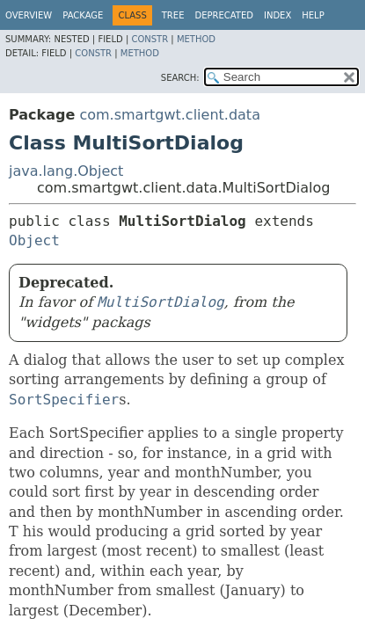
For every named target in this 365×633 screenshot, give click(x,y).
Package (82, 15)
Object (34, 240)
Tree (173, 15)
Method (196, 39)
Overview (28, 15)
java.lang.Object (66, 171)
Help (313, 15)
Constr (149, 39)
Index (277, 15)
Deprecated (223, 15)
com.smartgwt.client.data (169, 114)
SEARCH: (180, 78)
